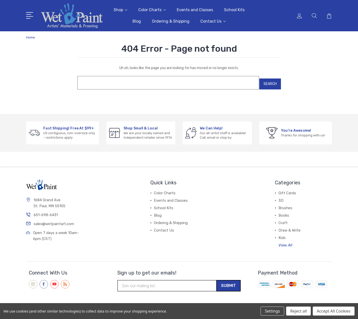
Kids (282, 233)
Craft (283, 218)
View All (285, 241)
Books (283, 211)
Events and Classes (195, 8)
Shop (120, 8)
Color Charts (152, 8)
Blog (137, 20)
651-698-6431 (46, 211)
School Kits (234, 8)
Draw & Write (289, 226)
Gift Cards (287, 189)
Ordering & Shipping (170, 20)
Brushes (285, 203)
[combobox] (165, 79)
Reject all (298, 311)
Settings (272, 311)
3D (280, 196)
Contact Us (213, 20)
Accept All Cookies (334, 311)
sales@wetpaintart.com (54, 220)
